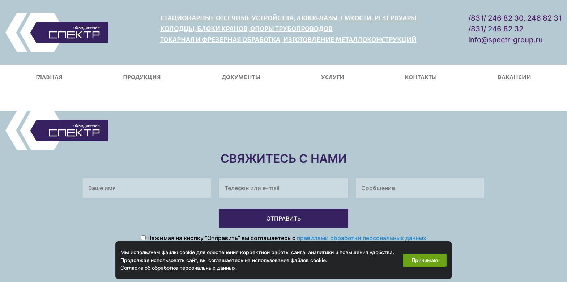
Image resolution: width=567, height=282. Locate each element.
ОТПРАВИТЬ (283, 218)
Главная (49, 77)
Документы (241, 77)
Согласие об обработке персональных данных (178, 268)
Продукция (142, 77)
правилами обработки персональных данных (361, 238)
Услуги (332, 77)
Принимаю (425, 260)
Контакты (421, 77)
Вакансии (514, 77)
